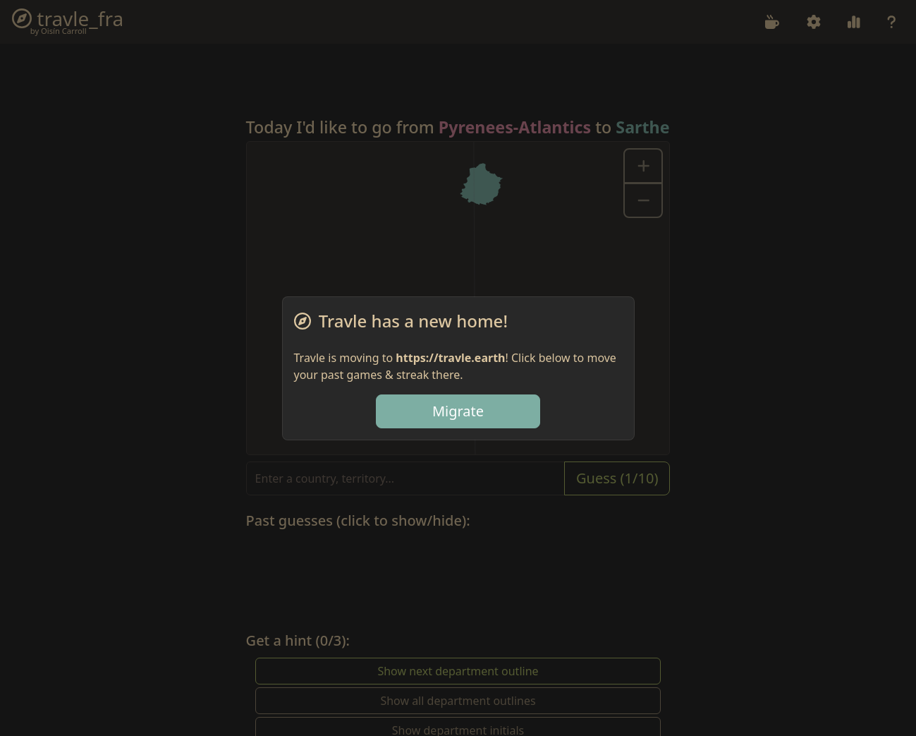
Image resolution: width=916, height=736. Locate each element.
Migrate (458, 411)
